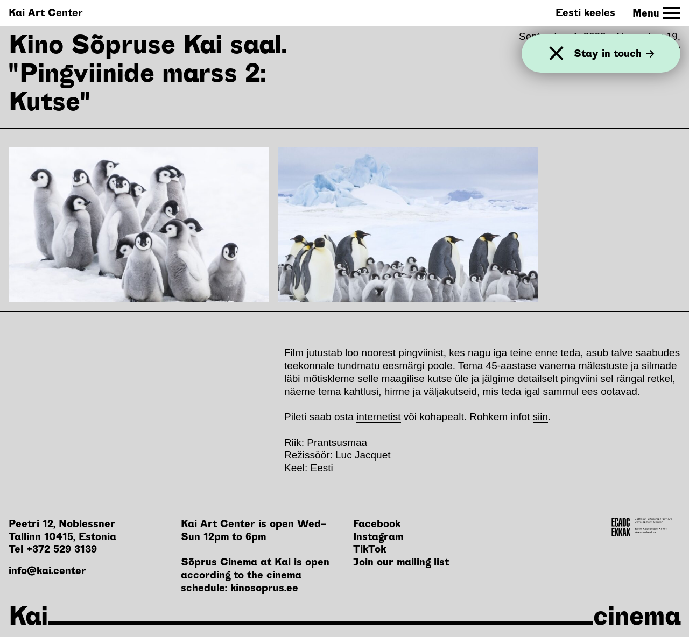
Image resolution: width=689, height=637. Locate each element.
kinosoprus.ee (264, 588)
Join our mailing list (401, 562)
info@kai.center (47, 570)
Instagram (378, 536)
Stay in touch (614, 53)
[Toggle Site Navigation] (656, 13)
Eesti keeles (585, 12)
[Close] (556, 53)
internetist (378, 416)
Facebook (376, 524)
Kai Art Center (46, 12)
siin (541, 416)
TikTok (369, 549)
